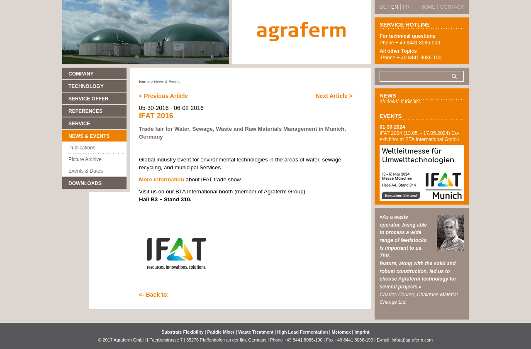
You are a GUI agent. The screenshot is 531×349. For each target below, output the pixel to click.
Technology (86, 86)
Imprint (362, 331)
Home (144, 82)
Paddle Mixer (221, 331)
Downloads (85, 183)
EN (394, 7)
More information (161, 179)
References (85, 111)
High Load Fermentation (303, 331)
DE (383, 7)
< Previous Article (163, 96)
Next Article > (334, 96)
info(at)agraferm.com (412, 339)
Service (79, 124)
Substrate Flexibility (182, 331)
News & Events (89, 136)
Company (80, 74)
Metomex (341, 331)
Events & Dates (85, 171)
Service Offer (88, 99)
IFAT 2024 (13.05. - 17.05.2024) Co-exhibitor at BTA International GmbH (419, 136)
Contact (452, 7)
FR (406, 7)
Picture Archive (85, 159)
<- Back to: (154, 294)
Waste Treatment (256, 331)
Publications (81, 148)
